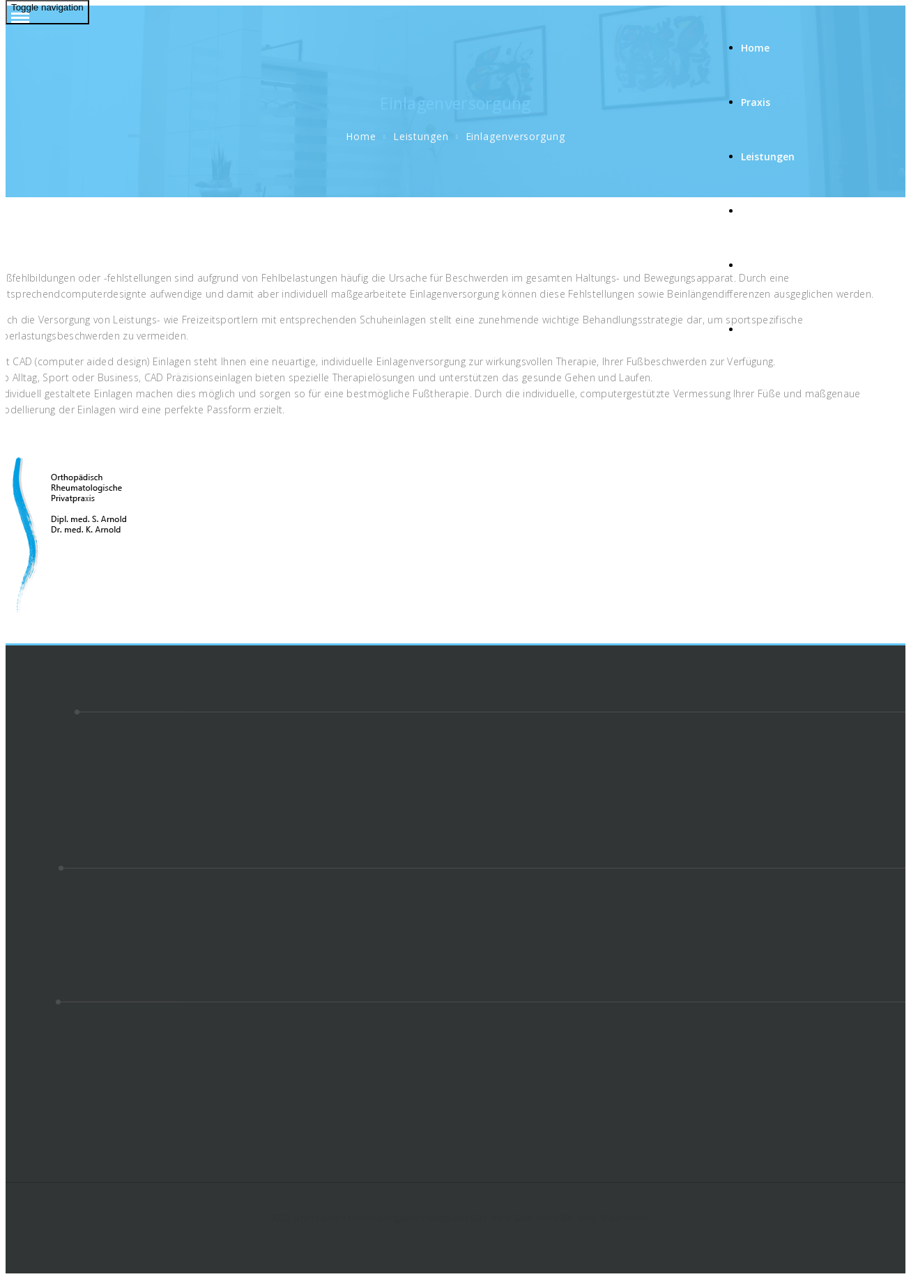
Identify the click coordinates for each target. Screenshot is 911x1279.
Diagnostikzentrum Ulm (60, 1066)
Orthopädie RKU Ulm (54, 1114)
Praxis (755, 102)
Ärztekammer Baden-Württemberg (86, 1034)
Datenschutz (35, 824)
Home (755, 47)
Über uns (762, 210)
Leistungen (769, 156)
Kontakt (761, 265)
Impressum (32, 808)
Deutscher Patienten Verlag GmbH (85, 1050)
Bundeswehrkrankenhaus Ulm (75, 1130)
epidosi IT (28, 1146)
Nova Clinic (31, 1082)
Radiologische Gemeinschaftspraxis (88, 1098)
